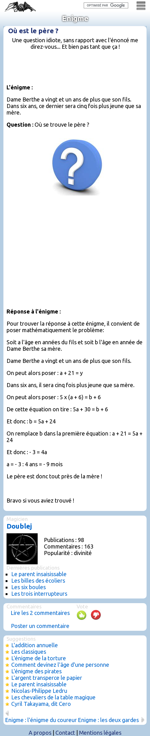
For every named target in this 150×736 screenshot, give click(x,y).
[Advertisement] (78, 69)
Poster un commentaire (40, 626)
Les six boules (28, 587)
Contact (65, 732)
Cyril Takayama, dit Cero (41, 704)
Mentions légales (100, 732)
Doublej (19, 526)
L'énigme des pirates (36, 671)
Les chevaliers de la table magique (53, 697)
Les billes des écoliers (38, 580)
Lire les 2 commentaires (40, 613)
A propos (40, 732)
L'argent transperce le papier (46, 678)
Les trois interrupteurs (39, 593)
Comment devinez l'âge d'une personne (60, 664)
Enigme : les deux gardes (108, 720)
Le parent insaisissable (39, 574)
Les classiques (28, 651)
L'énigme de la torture (38, 658)
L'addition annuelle (34, 645)
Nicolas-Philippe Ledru (39, 691)
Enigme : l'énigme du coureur (41, 720)
